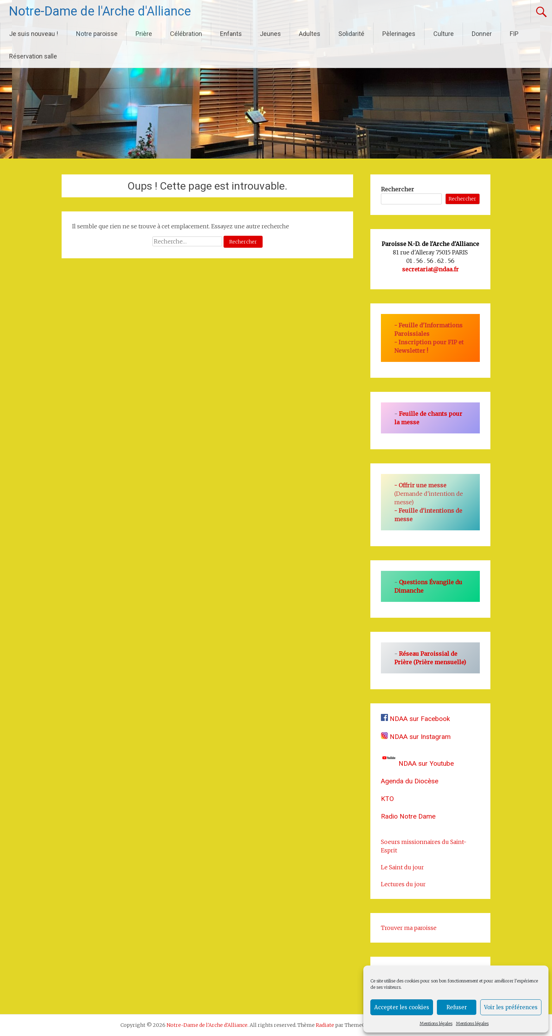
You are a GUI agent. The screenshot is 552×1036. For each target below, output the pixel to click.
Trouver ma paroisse (409, 927)
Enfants (231, 33)
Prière (144, 33)
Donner (482, 33)
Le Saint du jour (402, 867)
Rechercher (397, 189)
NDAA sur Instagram (416, 737)
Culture (443, 33)
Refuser (456, 1007)
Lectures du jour (403, 884)
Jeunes (270, 33)
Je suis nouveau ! (33, 33)
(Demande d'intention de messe (428, 494)
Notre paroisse (97, 33)
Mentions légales (436, 1023)
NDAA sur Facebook (415, 719)
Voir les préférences (511, 1007)
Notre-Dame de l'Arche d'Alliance (100, 11)
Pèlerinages (398, 33)
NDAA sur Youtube (417, 763)
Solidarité (351, 33)
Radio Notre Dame (408, 816)
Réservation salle (33, 56)
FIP (514, 33)
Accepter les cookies (401, 1007)
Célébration (186, 33)
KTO (387, 799)
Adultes (309, 33)
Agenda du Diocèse (409, 781)
